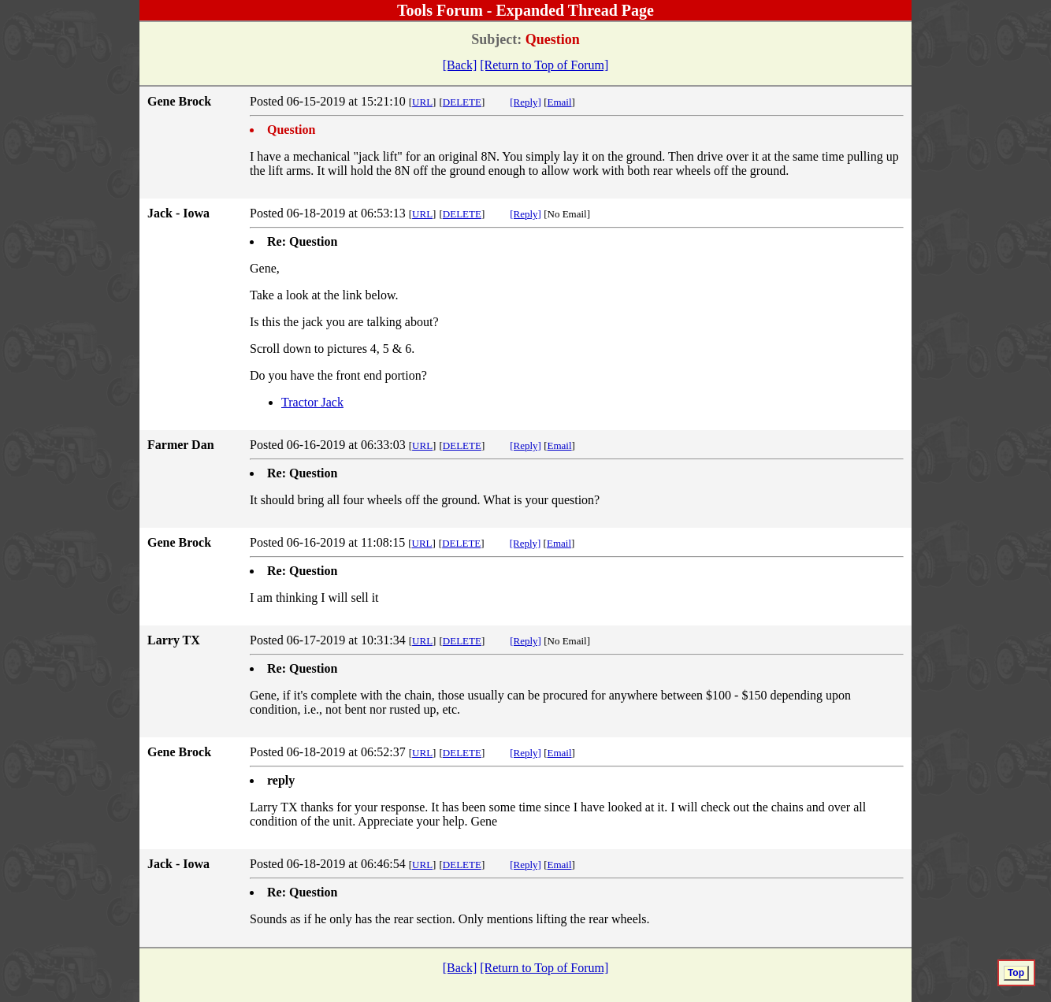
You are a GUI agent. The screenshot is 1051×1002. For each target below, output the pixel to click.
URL (422, 102)
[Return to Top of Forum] (544, 65)
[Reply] (525, 102)
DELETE (462, 102)
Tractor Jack (312, 402)
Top (1016, 972)
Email (560, 102)
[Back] (460, 65)
